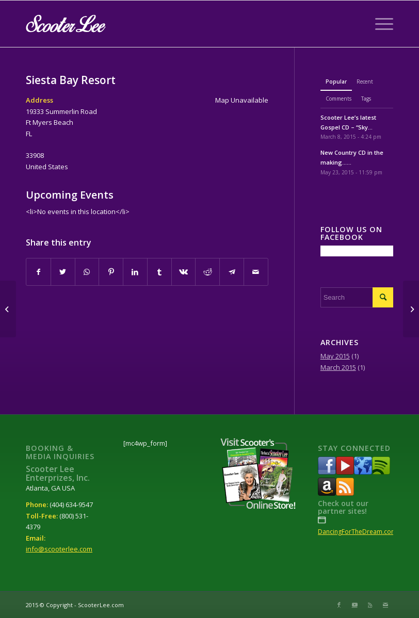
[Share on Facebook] (38, 271)
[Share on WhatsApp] (87, 271)
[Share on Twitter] (63, 271)
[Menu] (379, 24)
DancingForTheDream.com (357, 531)
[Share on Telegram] (232, 271)
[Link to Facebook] (339, 604)
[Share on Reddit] (207, 271)
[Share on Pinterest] (111, 271)
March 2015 (338, 367)
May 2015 (335, 356)
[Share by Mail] (256, 271)
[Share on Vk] (184, 271)
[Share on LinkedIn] (135, 271)
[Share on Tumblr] (159, 271)
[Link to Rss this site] (370, 604)
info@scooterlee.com (59, 549)
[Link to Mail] (385, 604)
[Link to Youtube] (354, 604)
